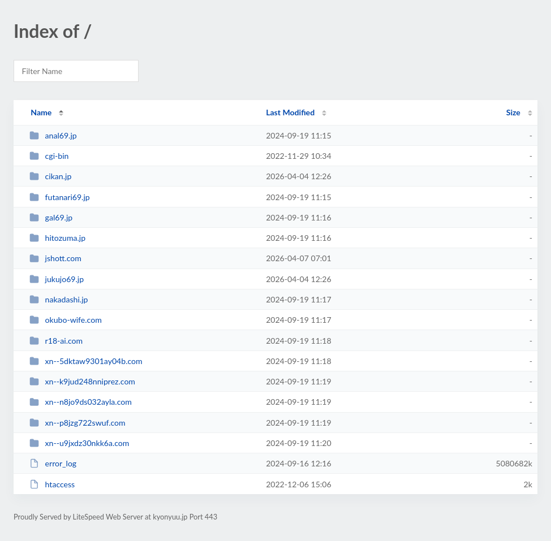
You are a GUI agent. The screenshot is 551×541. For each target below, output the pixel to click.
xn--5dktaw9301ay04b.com (85, 361)
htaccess (52, 484)
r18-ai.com (56, 340)
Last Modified (290, 112)
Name (41, 112)
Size (513, 112)
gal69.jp (50, 217)
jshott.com (55, 258)
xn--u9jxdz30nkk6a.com (79, 443)
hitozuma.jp (57, 238)
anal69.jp (53, 135)
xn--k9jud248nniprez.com (82, 381)
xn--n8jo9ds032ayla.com (80, 401)
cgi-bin (48, 156)
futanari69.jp (59, 197)
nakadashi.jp (58, 299)
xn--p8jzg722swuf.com (77, 422)
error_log (52, 463)
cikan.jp (50, 176)
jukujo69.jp (56, 279)
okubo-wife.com (65, 319)
